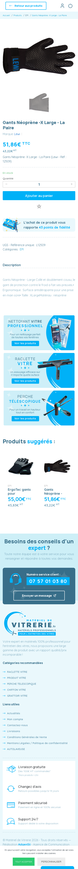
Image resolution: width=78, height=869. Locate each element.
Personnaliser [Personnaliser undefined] (51, 861)
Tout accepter (23, 861)
